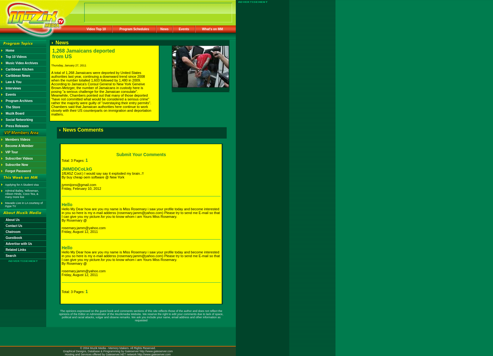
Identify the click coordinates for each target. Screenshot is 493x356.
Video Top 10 (96, 29)
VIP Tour (11, 152)
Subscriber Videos (19, 158)
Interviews (13, 88)
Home (10, 50)
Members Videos (17, 139)
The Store (13, 107)
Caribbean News (18, 75)
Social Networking (19, 119)
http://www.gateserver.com (156, 351)
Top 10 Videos (16, 57)
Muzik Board (15, 113)
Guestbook (14, 238)
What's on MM (212, 29)
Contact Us (14, 226)
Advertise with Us (19, 244)
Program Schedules (134, 29)
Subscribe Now (16, 165)
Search (11, 255)
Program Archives (19, 101)
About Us (12, 220)
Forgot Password (18, 171)
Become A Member (19, 146)
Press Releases (17, 126)
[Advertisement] (23, 281)
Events (184, 29)
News (164, 29)
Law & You (13, 82)
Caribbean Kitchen (19, 69)
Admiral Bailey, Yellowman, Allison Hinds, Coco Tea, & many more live (22, 194)
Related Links (16, 249)
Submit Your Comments (141, 154)
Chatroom (13, 232)
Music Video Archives (22, 63)
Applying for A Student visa (22, 184)
